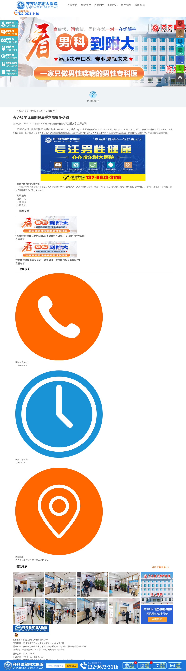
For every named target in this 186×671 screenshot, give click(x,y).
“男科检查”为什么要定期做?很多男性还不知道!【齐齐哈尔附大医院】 (51, 225)
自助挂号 (18, 190)
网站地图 (52, 638)
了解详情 (18, 192)
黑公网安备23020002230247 (30, 625)
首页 (33, 104)
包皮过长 (50, 104)
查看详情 (19, 228)
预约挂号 (119, 5)
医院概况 (78, 5)
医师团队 (92, 5)
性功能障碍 (93, 90)
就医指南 (132, 5)
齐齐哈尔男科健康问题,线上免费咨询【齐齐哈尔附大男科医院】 (48, 249)
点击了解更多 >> (163, 556)
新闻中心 (105, 5)
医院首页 (65, 5)
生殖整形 (40, 104)
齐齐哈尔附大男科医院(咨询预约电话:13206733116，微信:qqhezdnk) (48, 121)
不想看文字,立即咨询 (74, 116)
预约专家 (18, 195)
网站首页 (17, 638)
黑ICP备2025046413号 (35, 628)
